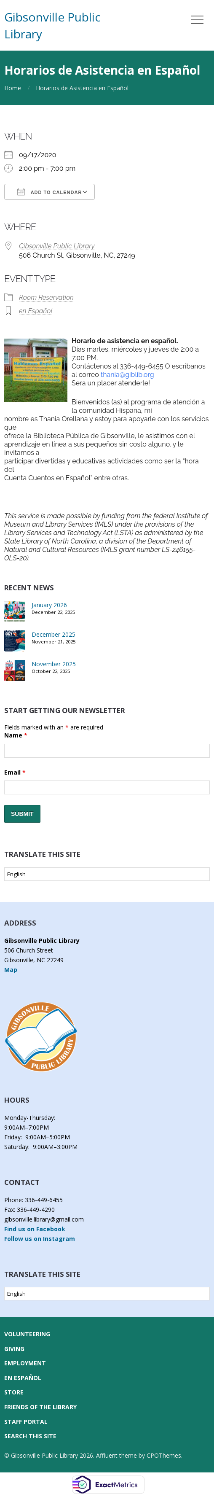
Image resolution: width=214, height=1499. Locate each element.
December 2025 (53, 634)
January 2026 (49, 605)
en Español (36, 311)
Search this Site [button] (30, 1436)
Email (15, 772)
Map (10, 970)
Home (12, 88)
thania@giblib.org (127, 375)
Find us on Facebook (34, 1229)
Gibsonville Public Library (57, 246)
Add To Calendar (49, 192)
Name (15, 735)
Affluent (107, 1455)
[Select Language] (107, 874)
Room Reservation (46, 297)
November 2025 (54, 664)
